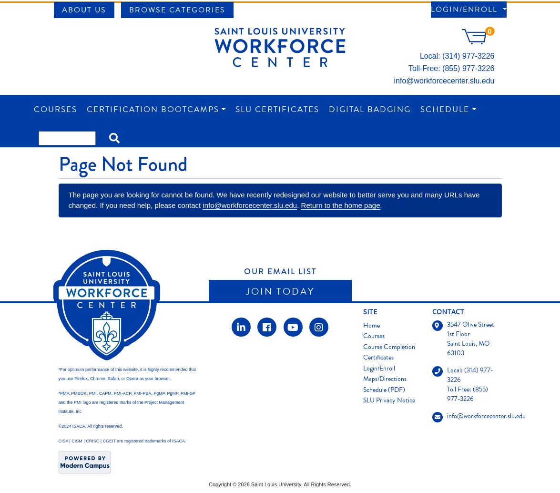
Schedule (444, 109)
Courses (55, 109)
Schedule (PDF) (384, 390)
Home (371, 325)
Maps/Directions (385, 379)
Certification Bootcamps (153, 109)
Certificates (378, 357)
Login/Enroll (465, 9)
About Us (84, 10)
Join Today (280, 291)
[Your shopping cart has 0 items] (478, 42)
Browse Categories (177, 10)
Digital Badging (370, 109)
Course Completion (389, 347)
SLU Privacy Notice (389, 400)
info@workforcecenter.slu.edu (444, 81)
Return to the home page (340, 205)
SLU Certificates (277, 109)
